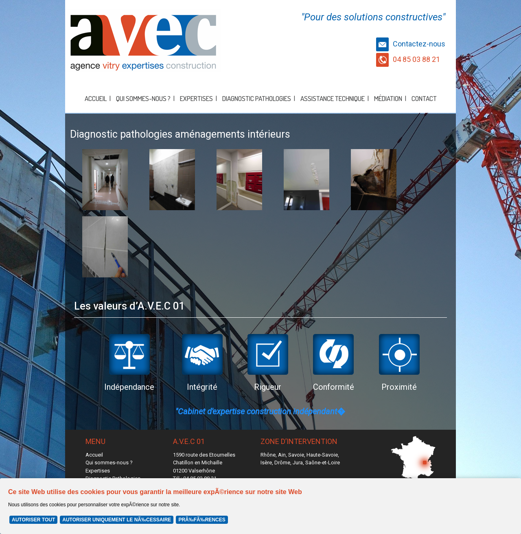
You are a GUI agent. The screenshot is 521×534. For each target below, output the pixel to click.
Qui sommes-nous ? (143, 98)
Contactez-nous (410, 44)
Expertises (196, 98)
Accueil (96, 98)
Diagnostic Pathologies (256, 98)
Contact (424, 98)
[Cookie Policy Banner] (260, 506)
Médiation (388, 98)
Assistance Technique (332, 98)
